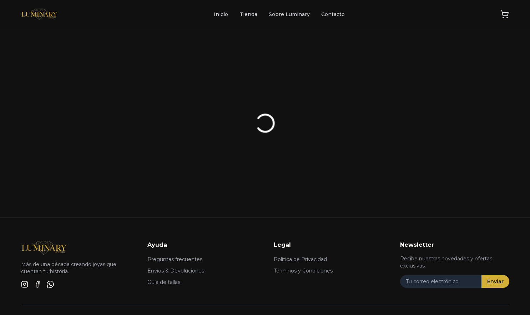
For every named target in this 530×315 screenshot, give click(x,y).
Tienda (248, 14)
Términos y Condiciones (303, 271)
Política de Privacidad (300, 259)
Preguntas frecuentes (174, 259)
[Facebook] (37, 284)
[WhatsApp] (50, 284)
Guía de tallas (163, 282)
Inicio (221, 14)
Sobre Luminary (289, 14)
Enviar (495, 281)
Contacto (333, 14)
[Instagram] (24, 284)
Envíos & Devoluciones (175, 271)
